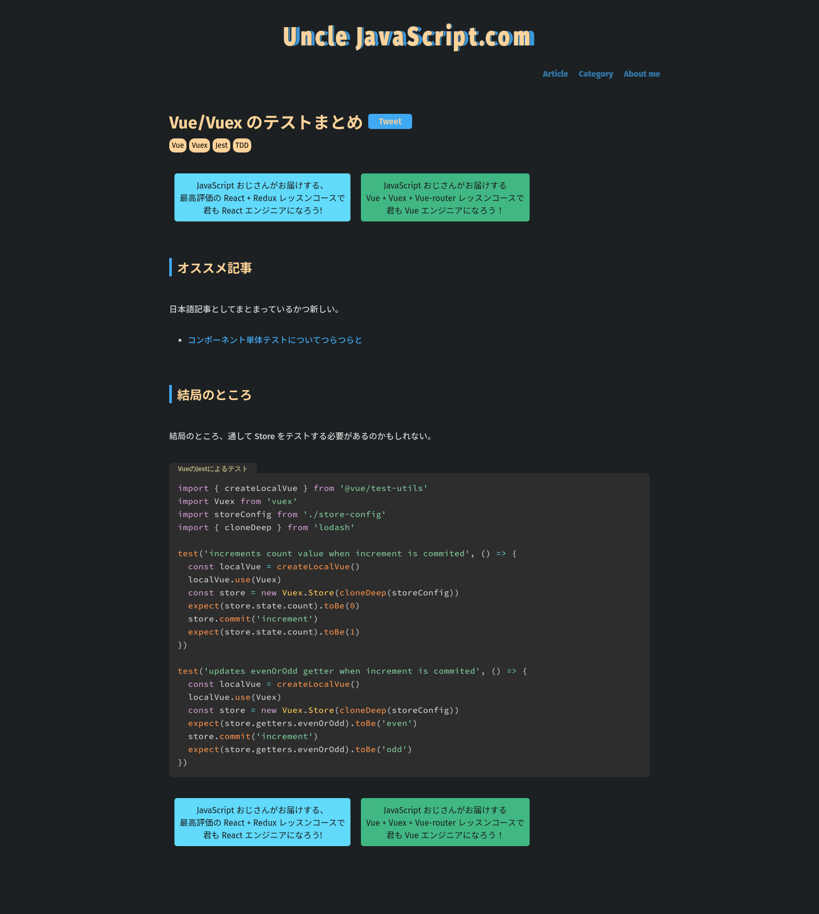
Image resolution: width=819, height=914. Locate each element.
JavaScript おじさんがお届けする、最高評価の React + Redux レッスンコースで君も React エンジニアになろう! (262, 198)
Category (596, 74)
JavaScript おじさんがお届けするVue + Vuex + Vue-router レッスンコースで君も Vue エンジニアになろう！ (445, 198)
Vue (178, 145)
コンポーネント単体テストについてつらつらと (275, 340)
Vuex (199, 145)
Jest (221, 145)
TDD (242, 145)
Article (555, 74)
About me (642, 74)
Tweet (390, 121)
